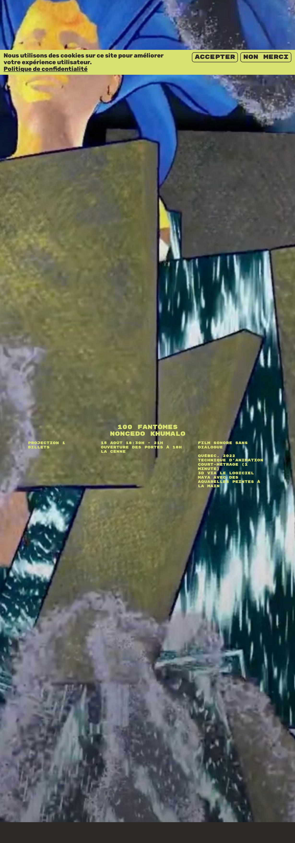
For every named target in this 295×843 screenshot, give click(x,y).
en (260, 836)
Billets (39, 409)
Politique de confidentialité (46, 19)
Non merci (266, 7)
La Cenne (113, 414)
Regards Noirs (36, 836)
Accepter (215, 7)
